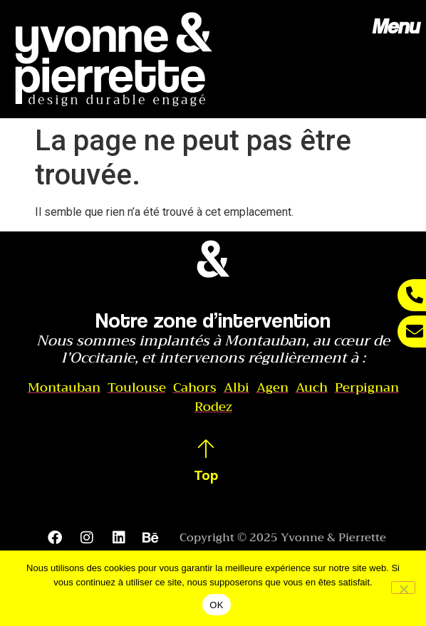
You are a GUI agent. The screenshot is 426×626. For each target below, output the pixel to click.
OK (216, 605)
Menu (395, 25)
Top (206, 475)
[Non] (403, 587)
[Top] (206, 448)
